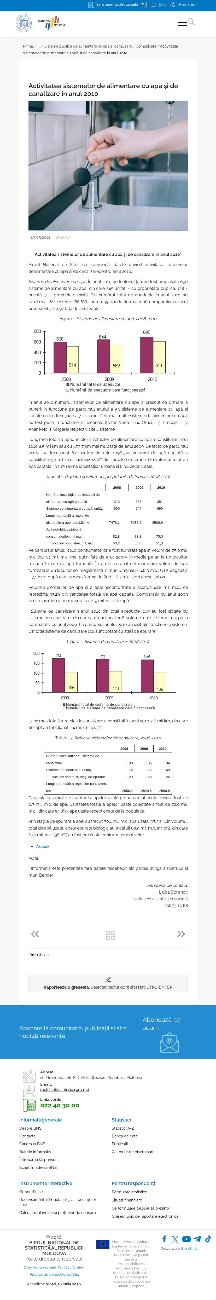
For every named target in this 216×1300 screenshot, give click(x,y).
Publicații (120, 1144)
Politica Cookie (70, 1268)
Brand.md (189, 1248)
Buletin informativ (35, 1151)
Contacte (27, 1136)
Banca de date (125, 1136)
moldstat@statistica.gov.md (64, 1089)
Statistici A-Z (123, 1128)
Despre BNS (30, 1128)
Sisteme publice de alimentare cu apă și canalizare (88, 46)
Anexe (42, 846)
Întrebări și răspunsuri (38, 1159)
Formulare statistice (129, 1192)
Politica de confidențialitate (54, 1274)
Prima (28, 46)
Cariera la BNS (32, 1144)
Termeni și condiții (39, 1268)
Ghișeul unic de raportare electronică (145, 1216)
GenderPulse (31, 1191)
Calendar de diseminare (133, 1151)
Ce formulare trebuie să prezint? (141, 1208)
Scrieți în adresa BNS (38, 1167)
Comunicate (146, 46)
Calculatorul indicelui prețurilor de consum (57, 1212)
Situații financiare (127, 1200)
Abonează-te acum (161, 1024)
